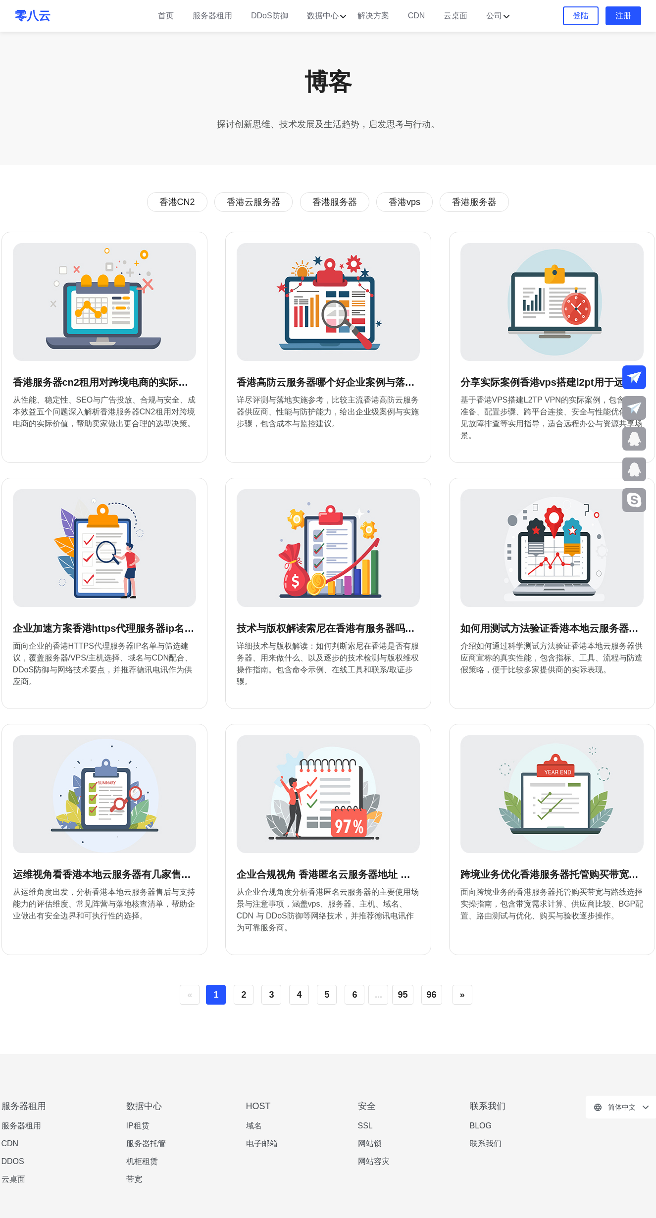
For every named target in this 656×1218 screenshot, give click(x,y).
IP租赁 (138, 1125)
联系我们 (486, 1143)
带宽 (134, 1179)
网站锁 (370, 1143)
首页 (166, 15)
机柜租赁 (142, 1161)
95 (402, 995)
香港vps (404, 202)
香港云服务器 (253, 202)
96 (432, 995)
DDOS (12, 1161)
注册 (623, 15)
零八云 (32, 15)
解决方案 (373, 15)
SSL (365, 1125)
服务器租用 (212, 15)
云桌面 (455, 15)
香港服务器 (334, 202)
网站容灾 (374, 1161)
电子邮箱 (262, 1143)
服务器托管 (146, 1143)
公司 (494, 15)
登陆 (581, 15)
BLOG (481, 1125)
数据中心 (323, 15)
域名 (254, 1125)
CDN (416, 15)
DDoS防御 (269, 15)
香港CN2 (177, 202)
